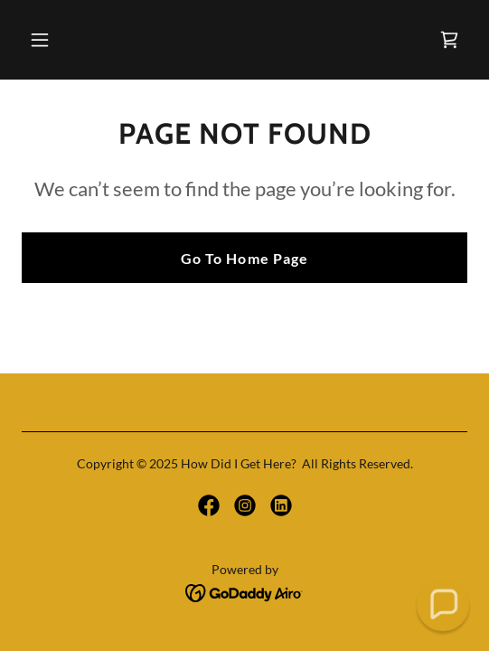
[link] (449, 40)
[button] (73, 40)
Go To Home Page (244, 258)
